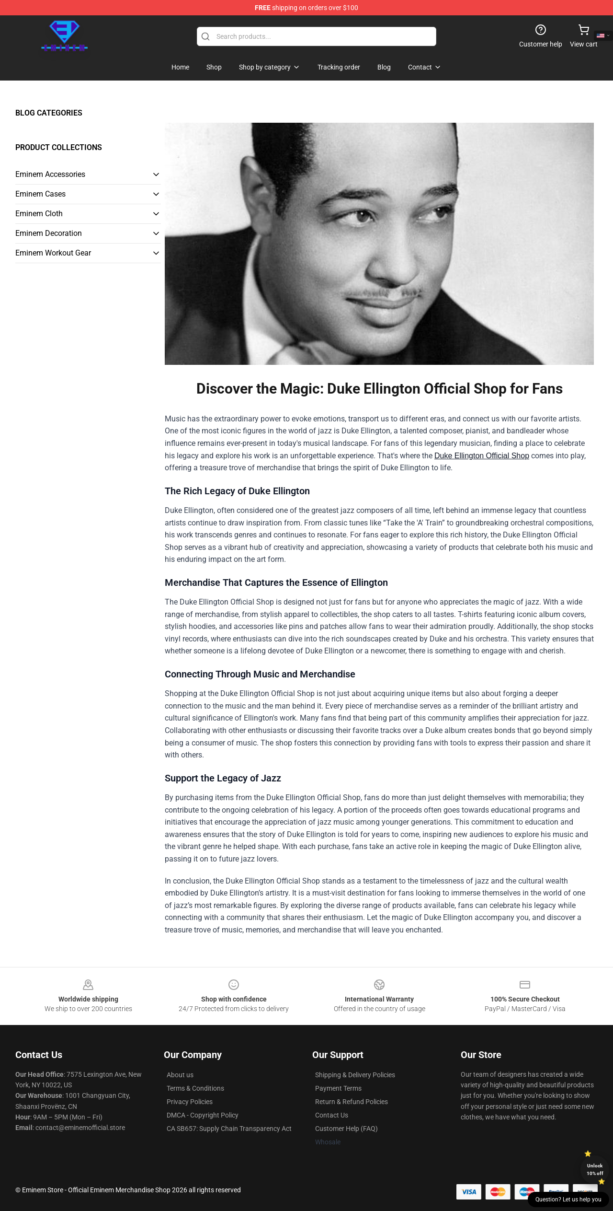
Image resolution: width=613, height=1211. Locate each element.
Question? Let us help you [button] (568, 1199)
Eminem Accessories (50, 174)
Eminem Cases (40, 193)
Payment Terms (338, 1088)
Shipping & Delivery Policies (355, 1075)
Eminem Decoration (48, 233)
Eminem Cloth (39, 213)
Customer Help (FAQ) (346, 1128)
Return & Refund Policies (351, 1102)
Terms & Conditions (195, 1088)
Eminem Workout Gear (53, 252)
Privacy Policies (190, 1102)
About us (180, 1075)
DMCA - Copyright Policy (202, 1115)
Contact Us (331, 1115)
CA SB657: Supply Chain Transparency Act (229, 1128)
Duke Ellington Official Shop (481, 456)
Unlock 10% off (595, 1169)
